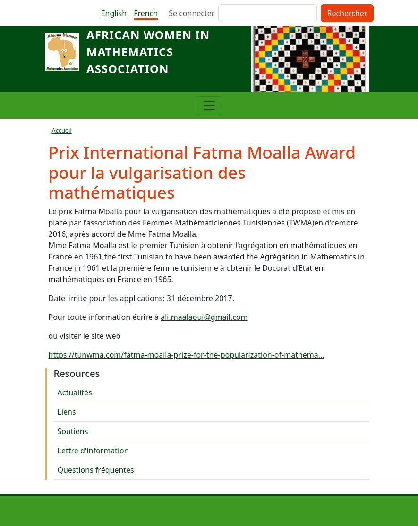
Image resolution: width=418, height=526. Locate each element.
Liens (67, 412)
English (114, 13)
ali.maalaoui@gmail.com (204, 317)
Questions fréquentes (96, 470)
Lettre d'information (93, 450)
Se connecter (191, 13)
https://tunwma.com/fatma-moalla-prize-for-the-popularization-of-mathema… (186, 355)
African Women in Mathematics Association (148, 51)
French (146, 13)
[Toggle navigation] (209, 105)
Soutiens (73, 431)
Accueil (62, 130)
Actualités (75, 392)
